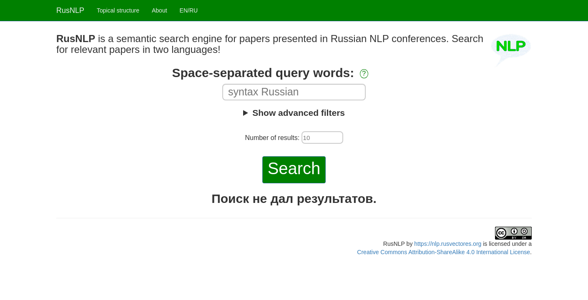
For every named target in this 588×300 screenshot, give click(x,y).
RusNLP (70, 10)
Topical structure (118, 10)
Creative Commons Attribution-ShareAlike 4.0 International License (443, 252)
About (159, 10)
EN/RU (189, 10)
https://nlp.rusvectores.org (447, 243)
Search (294, 168)
